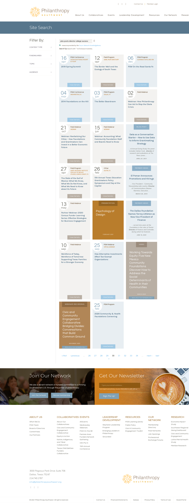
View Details (75, 85)
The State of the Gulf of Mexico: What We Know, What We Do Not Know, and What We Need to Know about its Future (74, 183)
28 (101, 356)
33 (131, 356)
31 (119, 356)
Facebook (118, 4)
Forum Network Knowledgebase (89, 45)
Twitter (122, 4)
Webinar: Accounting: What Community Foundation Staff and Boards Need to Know (108, 139)
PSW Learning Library (134, 422)
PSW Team (34, 425)
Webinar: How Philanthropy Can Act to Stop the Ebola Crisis (141, 104)
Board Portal (181, 500)
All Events (84, 422)
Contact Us (138, 4)
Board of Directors (37, 428)
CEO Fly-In (84, 443)
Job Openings (154, 434)
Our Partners (34, 435)
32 (125, 356)
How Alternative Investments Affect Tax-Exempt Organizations (108, 257)
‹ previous (74, 356)
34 (137, 356)
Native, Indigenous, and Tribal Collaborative (65, 442)
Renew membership (61, 395)
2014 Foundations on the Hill (75, 101)
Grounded (107, 437)
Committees (34, 432)
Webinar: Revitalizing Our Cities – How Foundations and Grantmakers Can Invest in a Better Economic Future (74, 142)
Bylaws (136, 500)
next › (149, 356)
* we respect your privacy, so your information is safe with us (118, 389)
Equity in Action (63, 436)
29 (107, 356)
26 (89, 356)
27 (95, 356)
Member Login (152, 4)
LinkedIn (125, 4)
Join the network (39, 395)
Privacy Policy (150, 500)
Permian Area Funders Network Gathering (87, 436)
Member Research (178, 446)
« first (64, 356)
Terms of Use (166, 500)
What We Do (34, 422)
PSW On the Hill (86, 431)
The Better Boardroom (105, 101)
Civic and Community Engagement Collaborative (65, 430)
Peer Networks (154, 431)
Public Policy (130, 425)
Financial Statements (119, 500)
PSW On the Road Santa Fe (140, 66)
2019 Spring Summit (71, 66)
